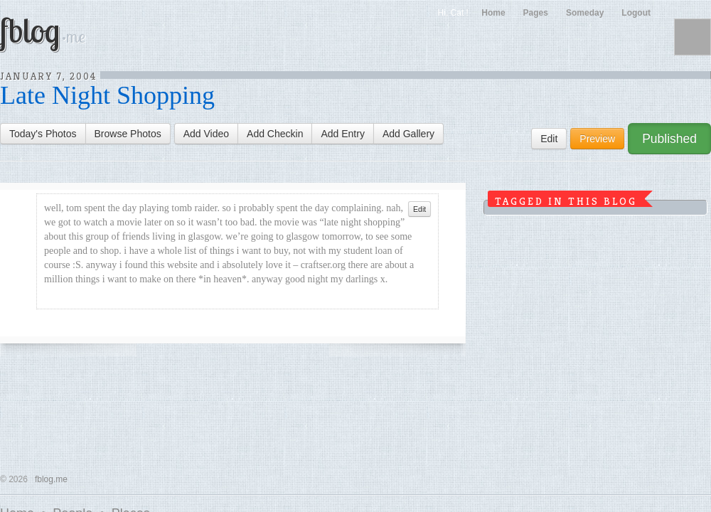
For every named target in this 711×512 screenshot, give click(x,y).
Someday (585, 13)
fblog (42, 30)
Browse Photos (128, 133)
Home (493, 13)
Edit (548, 138)
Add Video (206, 133)
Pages (535, 13)
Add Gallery (408, 133)
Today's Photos (43, 133)
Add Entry (342, 133)
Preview (597, 138)
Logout (636, 13)
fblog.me (51, 479)
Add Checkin (275, 133)
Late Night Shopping (107, 95)
